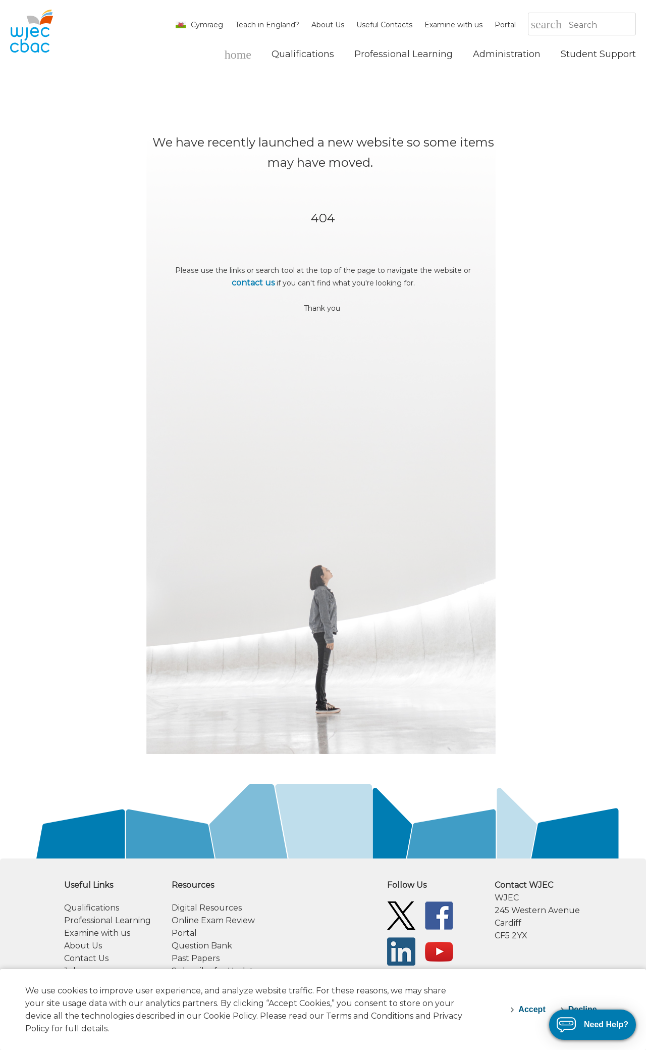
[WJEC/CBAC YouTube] (439, 951)
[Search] (601, 25)
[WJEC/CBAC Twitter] (401, 915)
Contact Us (86, 958)
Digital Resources (207, 908)
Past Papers (196, 958)
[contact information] (565, 910)
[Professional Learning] (403, 54)
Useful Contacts (384, 24)
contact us (253, 283)
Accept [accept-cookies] (531, 1009)
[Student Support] (598, 54)
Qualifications (91, 908)
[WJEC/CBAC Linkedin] (401, 951)
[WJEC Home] (238, 54)
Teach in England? (267, 24)
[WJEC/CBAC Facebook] (439, 915)
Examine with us (453, 24)
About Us (327, 24)
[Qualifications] (303, 54)
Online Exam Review (213, 920)
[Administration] (507, 54)
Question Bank (202, 945)
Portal (505, 24)
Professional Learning (107, 920)
